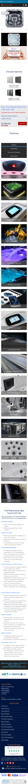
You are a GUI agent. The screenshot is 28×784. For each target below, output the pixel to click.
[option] (14, 18)
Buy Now (22, 123)
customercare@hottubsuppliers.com (15, 768)
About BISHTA (5, 711)
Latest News (4, 740)
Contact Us (4, 706)
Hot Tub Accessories (7, 737)
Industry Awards (6, 724)
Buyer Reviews (5, 714)
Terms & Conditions (7, 719)
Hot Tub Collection (6, 727)
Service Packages (6, 735)
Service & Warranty (6, 716)
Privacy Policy (5, 708)
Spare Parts (4, 732)
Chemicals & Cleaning (7, 729)
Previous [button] (2, 29)
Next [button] (26, 29)
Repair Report (5, 721)
